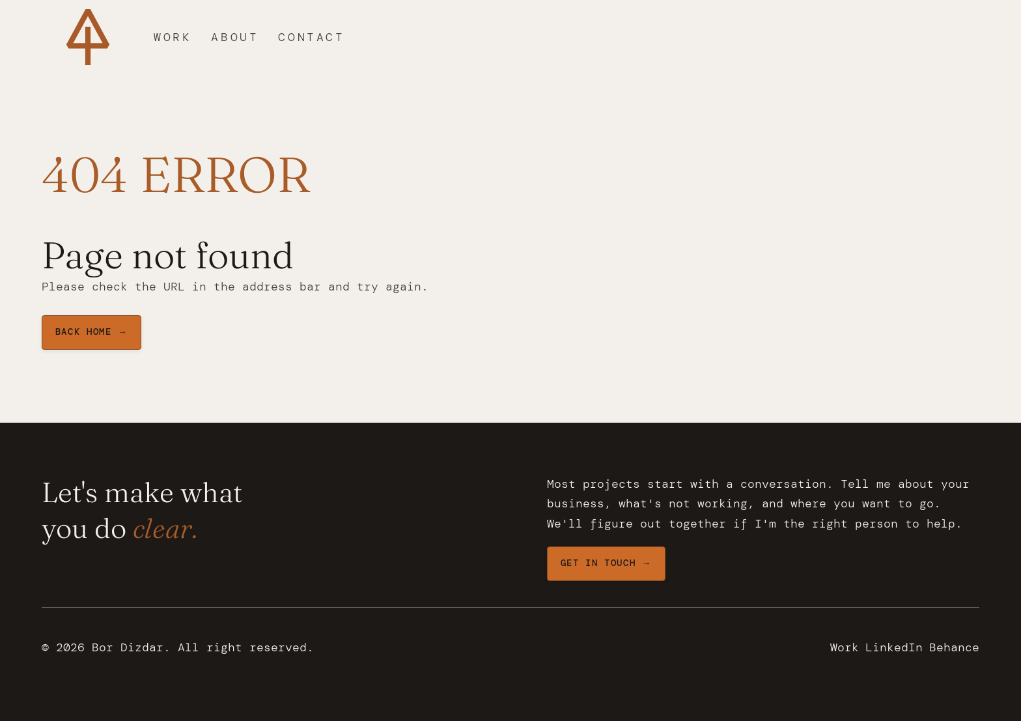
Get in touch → (606, 563)
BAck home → (91, 331)
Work (172, 37)
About (235, 37)
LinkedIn (894, 647)
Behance (954, 647)
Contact (311, 37)
